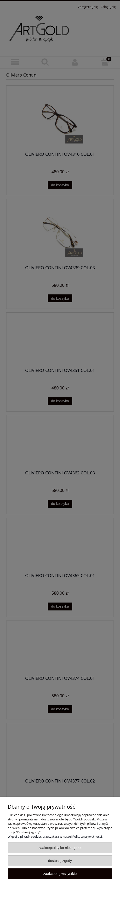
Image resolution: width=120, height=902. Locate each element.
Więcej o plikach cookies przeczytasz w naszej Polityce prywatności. (55, 836)
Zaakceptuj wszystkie (60, 874)
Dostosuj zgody (60, 861)
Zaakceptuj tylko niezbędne (60, 848)
